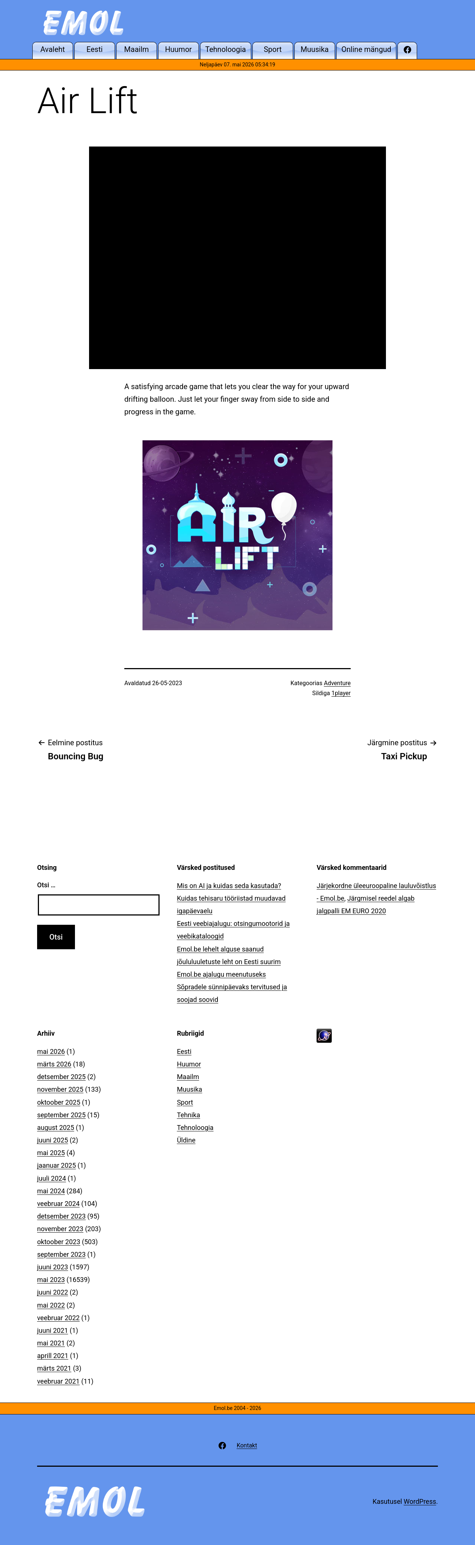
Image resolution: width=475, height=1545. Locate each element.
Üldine (186, 1140)
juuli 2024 (51, 1178)
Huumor (189, 1064)
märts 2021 (54, 1368)
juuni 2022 (52, 1292)
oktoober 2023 (58, 1242)
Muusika (189, 1089)
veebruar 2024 (58, 1203)
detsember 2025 (61, 1077)
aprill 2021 (52, 1356)
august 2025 (55, 1127)
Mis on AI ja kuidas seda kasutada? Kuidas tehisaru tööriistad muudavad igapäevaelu (231, 898)
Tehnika (188, 1115)
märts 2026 (54, 1064)
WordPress (420, 1501)
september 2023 (61, 1254)
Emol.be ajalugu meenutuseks (221, 974)
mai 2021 (51, 1343)
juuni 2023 (52, 1267)
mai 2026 (51, 1051)
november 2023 (60, 1229)
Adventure (337, 683)
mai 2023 (51, 1279)
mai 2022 (51, 1305)
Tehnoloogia (195, 1127)
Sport (185, 1102)
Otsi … (46, 885)
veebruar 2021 (58, 1381)
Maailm (188, 1077)
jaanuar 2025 (56, 1165)
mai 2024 (51, 1191)
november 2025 (60, 1089)
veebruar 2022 (58, 1318)
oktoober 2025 (58, 1102)
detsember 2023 (61, 1216)
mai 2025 (51, 1153)
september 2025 (61, 1115)
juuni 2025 (52, 1140)
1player (341, 693)
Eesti (184, 1051)
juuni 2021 (52, 1330)
